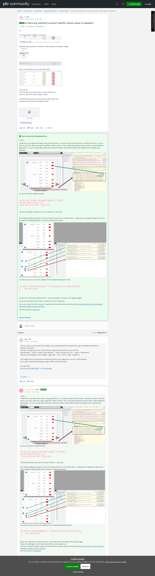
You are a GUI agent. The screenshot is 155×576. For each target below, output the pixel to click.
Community (28, 11)
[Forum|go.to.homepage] (16, 4)
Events (46, 4)
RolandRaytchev (29, 390)
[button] (134, 4)
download (36, 310)
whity (26, 339)
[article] (62, 360)
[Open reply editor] (62, 325)
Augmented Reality (50, 11)
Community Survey (153, 21)
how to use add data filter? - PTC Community (36, 368)
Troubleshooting (26, 123)
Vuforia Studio (64, 11)
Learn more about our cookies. (116, 562)
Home (19, 11)
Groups (53, 4)
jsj (25, 17)
